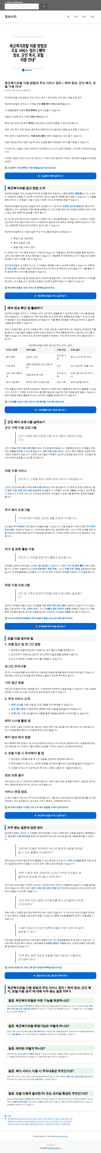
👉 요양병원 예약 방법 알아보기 (50, 626)
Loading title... (54, 1148)
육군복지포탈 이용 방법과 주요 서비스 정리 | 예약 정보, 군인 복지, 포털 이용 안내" (40, 1118)
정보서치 (10, 16)
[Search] (44, 6)
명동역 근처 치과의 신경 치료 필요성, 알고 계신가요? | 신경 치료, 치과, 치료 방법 (39, 1121)
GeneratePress (62, 1136)
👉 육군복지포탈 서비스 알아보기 (50, 295)
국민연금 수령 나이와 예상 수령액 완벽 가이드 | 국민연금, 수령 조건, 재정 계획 (39, 1124)
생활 (92, 16)
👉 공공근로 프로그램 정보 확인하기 (50, 975)
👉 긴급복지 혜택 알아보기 (50, 175)
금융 (84, 16)
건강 (75, 16)
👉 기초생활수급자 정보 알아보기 (50, 409)
